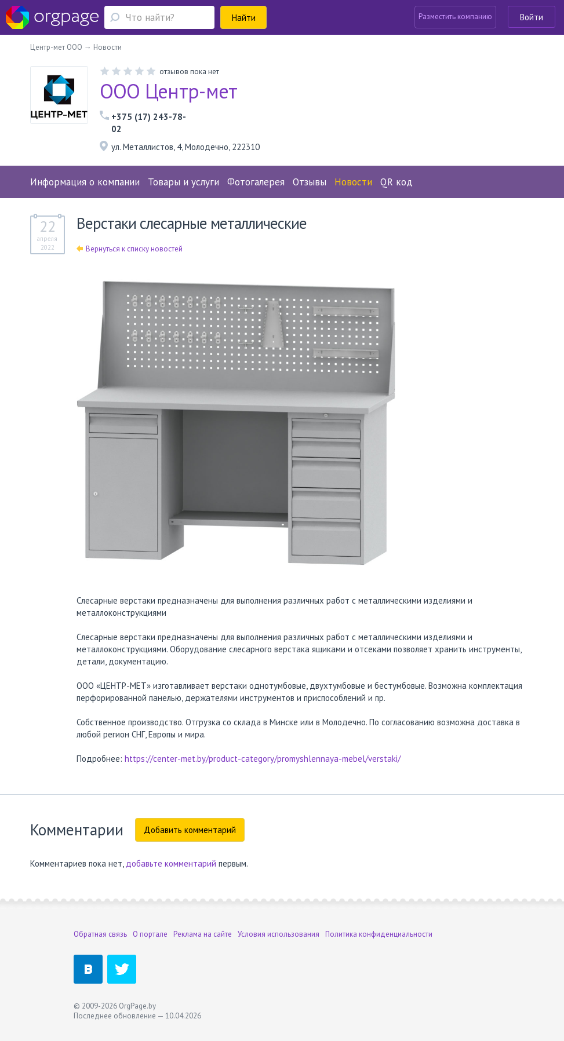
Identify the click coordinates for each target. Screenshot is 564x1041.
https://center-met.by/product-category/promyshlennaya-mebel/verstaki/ (263, 758)
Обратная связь (100, 934)
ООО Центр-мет (169, 91)
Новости (353, 182)
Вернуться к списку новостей (130, 249)
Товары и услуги (183, 182)
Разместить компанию (455, 16)
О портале (150, 934)
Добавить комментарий (190, 829)
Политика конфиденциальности (378, 934)
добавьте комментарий (171, 863)
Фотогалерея (256, 182)
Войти (531, 17)
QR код (396, 182)
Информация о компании (85, 182)
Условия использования (278, 934)
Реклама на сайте (202, 934)
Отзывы (309, 182)
